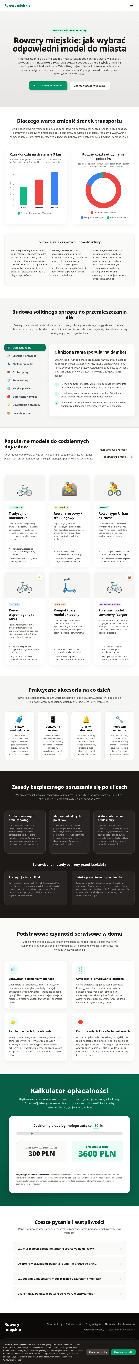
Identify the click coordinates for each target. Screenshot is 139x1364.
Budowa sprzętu (74, 1324)
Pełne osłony (17, 380)
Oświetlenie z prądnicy (23, 405)
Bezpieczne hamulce (22, 396)
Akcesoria (110, 1324)
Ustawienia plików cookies (121, 1329)
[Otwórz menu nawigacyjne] (132, 5)
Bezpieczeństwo (126, 1324)
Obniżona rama (19, 347)
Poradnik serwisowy (93, 1329)
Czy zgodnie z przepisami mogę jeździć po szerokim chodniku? (69, 1278)
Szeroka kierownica (21, 356)
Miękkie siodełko (20, 364)
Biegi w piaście (19, 388)
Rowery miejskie (17, 5)
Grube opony (17, 372)
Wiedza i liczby (54, 1324)
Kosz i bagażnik (19, 413)
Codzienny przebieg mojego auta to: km (70, 1125)
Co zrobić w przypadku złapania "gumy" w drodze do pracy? (69, 1263)
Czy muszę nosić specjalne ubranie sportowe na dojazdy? (69, 1248)
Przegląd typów (94, 1324)
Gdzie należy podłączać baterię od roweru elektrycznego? (69, 1293)
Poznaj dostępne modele (48, 85)
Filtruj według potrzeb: (113, 450)
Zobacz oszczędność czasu (90, 85)
